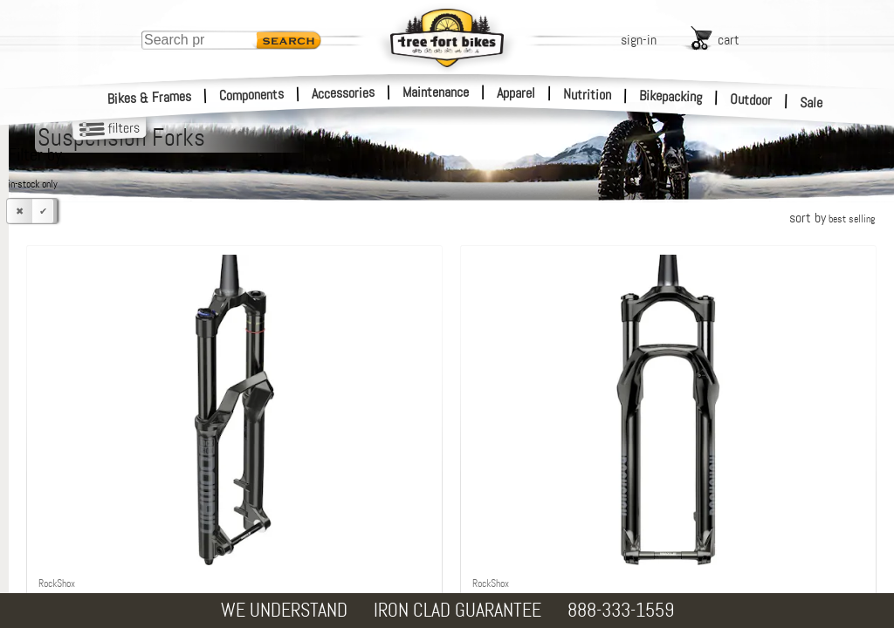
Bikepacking (671, 96)
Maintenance (435, 92)
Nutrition (587, 94)
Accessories (343, 93)
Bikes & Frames (149, 97)
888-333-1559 (620, 610)
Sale (811, 103)
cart (728, 40)
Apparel (516, 93)
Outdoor (751, 99)
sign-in (639, 40)
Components (252, 95)
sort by (832, 217)
